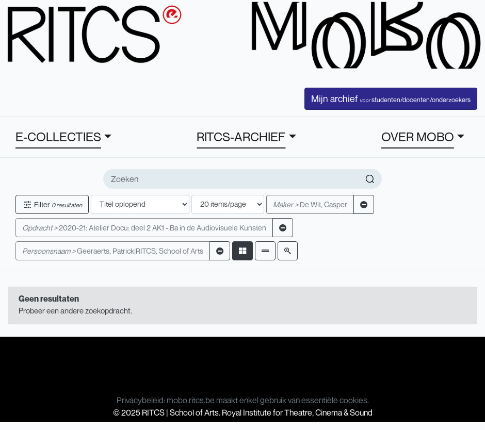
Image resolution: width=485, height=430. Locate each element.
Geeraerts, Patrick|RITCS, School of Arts (112, 250)
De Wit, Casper (310, 204)
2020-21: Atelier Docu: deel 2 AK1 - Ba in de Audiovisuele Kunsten (144, 227)
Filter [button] (52, 204)
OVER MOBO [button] (417, 136)
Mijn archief (391, 98)
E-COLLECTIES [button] (58, 136)
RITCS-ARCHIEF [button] (241, 136)
